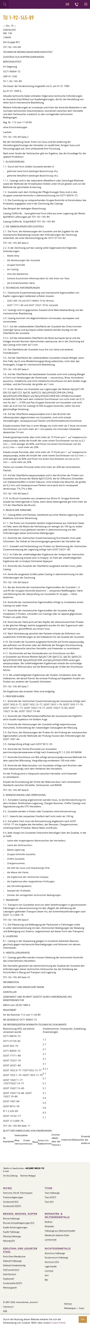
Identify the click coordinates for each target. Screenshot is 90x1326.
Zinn (47, 1275)
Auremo (22, 5)
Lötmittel (49, 1270)
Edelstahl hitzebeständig (14, 1265)
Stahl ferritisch (9, 1274)
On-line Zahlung (10, 1175)
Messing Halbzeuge (12, 1236)
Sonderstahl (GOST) (12, 1206)
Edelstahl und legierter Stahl (20, 1250)
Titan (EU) (49, 1201)
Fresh (81, 1308)
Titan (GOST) (50, 1197)
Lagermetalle (51, 1266)
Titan (48, 1188)
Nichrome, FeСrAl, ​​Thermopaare (17, 1192)
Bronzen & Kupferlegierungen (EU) (18, 1223)
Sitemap (68, 1303)
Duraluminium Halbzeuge (56, 1257)
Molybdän (49, 1226)
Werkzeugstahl (10, 1287)
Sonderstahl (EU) (10, 1201)
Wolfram (49, 1221)
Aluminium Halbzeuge (55, 1253)
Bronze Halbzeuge (11, 1218)
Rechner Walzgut (28, 1175)
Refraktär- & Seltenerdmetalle (57, 1215)
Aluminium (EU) (52, 1262)
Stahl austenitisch (11, 1269)
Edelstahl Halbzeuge (12, 1260)
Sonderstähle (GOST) (12, 1283)
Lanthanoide (50, 1239)
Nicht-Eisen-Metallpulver (14, 1256)
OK (83, 1319)
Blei (46, 1279)
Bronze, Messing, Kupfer (20, 1213)
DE (67, 4)
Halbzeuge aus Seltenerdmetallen (60, 1230)
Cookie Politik (58, 1322)
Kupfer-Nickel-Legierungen (15, 1227)
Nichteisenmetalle (58, 1248)
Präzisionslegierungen (13, 1197)
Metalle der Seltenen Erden (57, 1235)
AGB (5, 1311)
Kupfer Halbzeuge (11, 1231)
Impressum (8, 1306)
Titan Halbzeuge (52, 1192)
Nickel (7, 1188)
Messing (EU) (9, 1240)
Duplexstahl (8, 1278)
